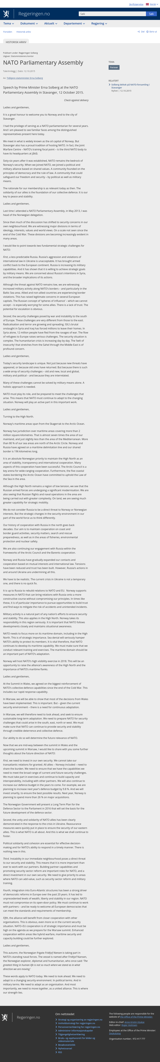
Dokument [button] (28, 23)
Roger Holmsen (129, 1025)
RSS (60, 1052)
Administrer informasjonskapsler (75, 1030)
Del (143, 31)
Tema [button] (7, 23)
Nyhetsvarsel (65, 1048)
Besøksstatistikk (66, 1044)
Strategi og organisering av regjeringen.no (80, 1019)
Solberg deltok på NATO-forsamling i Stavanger (130, 86)
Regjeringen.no (32, 14)
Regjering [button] (98, 23)
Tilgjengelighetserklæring (71, 1034)
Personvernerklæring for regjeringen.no (79, 1026)
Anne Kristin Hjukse (134, 1022)
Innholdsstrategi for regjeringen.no (76, 1023)
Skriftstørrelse (136, 4)
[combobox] (112, 13)
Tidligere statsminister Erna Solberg (25, 78)
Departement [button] (73, 23)
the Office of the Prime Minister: (136, 1016)
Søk (151, 14)
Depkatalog (115, 1033)
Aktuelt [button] (49, 23)
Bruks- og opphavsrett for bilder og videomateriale (76, 1040)
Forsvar (114, 67)
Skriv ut (153, 31)
